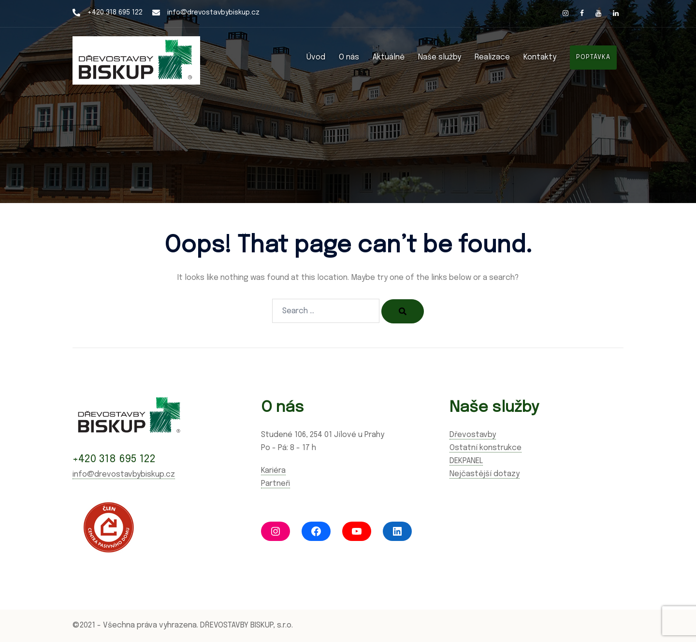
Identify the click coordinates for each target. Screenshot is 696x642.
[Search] (402, 311)
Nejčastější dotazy (485, 474)
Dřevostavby (473, 435)
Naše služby (439, 57)
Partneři (275, 484)
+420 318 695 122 (115, 12)
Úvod (315, 57)
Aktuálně (389, 57)
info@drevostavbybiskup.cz (213, 12)
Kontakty (539, 57)
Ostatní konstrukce (486, 448)
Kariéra (273, 471)
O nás (349, 57)
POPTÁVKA (593, 57)
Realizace (492, 57)
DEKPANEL (466, 461)
